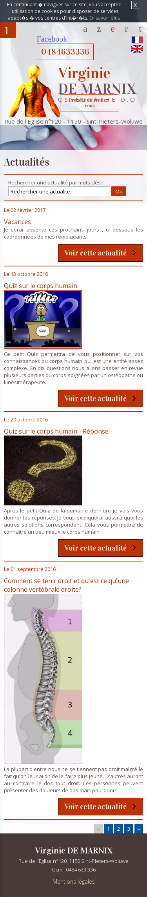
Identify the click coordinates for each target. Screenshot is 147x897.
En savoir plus (104, 18)
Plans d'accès (140, 28)
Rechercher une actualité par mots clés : (55, 182)
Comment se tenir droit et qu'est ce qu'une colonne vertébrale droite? (66, 585)
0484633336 (65, 52)
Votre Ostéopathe (99, 28)
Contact (126, 28)
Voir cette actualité (95, 252)
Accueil (85, 28)
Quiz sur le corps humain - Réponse (56, 431)
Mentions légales (74, 881)
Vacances (17, 221)
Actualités (113, 28)
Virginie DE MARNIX (74, 850)
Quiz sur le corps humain (40, 285)
